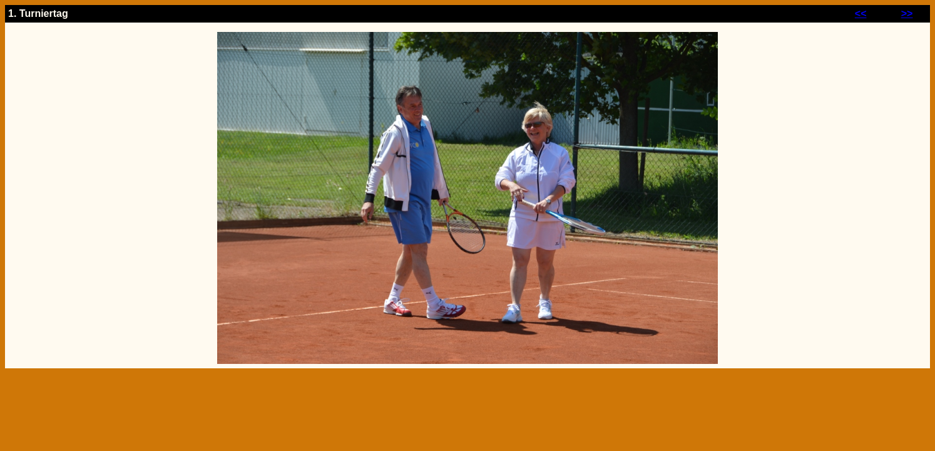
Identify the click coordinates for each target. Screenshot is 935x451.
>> (907, 13)
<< (861, 13)
